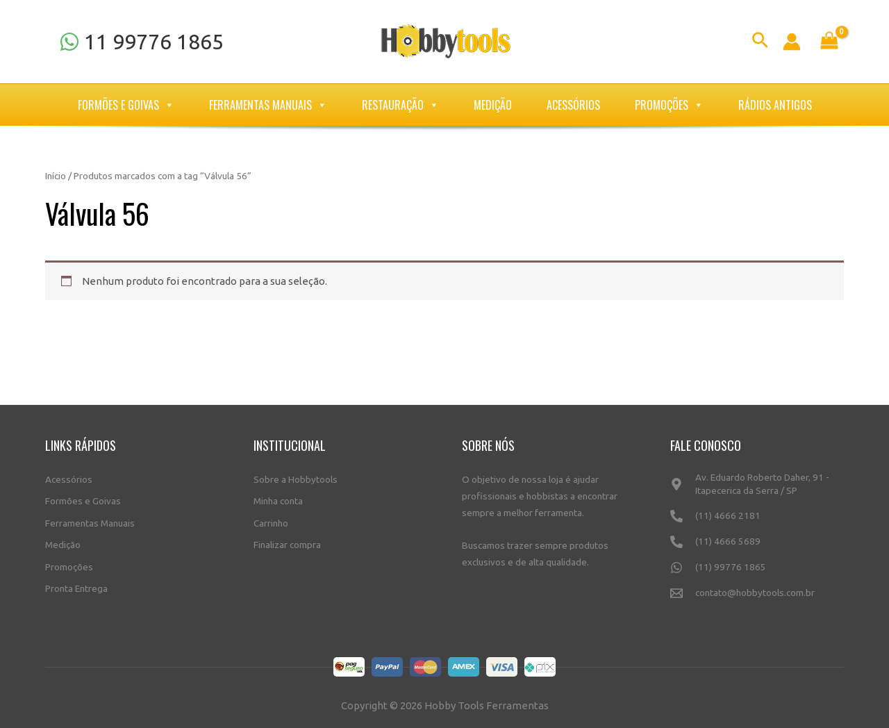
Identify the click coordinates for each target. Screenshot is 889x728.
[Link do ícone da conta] (792, 42)
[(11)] (757, 522)
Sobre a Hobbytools (296, 479)
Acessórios (573, 105)
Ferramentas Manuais (268, 105)
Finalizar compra (287, 544)
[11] (141, 41)
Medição (493, 105)
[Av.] (757, 490)
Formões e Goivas (126, 105)
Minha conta (278, 500)
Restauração (400, 105)
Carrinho (271, 523)
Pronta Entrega (76, 588)
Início (55, 175)
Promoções (669, 105)
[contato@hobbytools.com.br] (757, 599)
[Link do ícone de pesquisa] (760, 42)
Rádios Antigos (775, 105)
